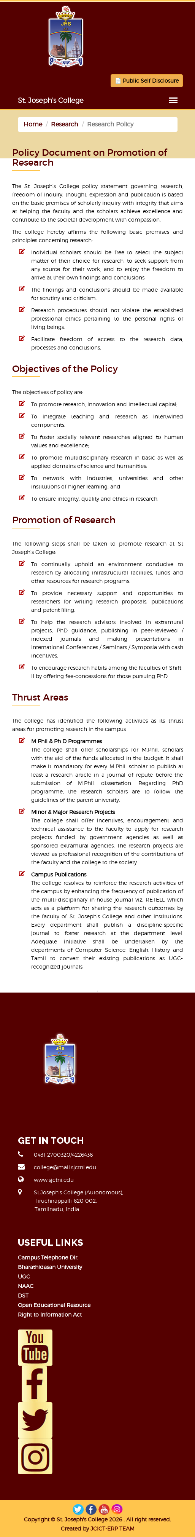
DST (23, 1295)
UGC (24, 1276)
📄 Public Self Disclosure (147, 80)
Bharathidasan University (50, 1267)
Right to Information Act (50, 1314)
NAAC (25, 1286)
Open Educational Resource (54, 1305)
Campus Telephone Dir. (48, 1257)
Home (33, 124)
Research (64, 124)
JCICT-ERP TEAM (112, 1528)
